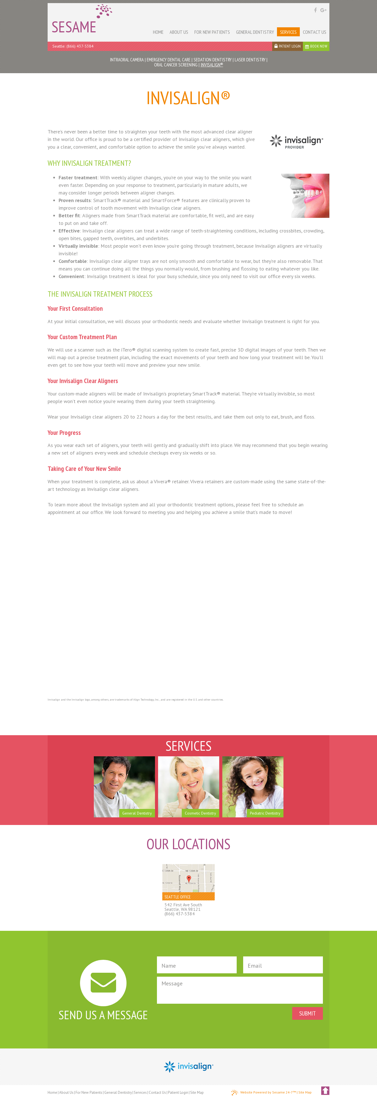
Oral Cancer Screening (176, 64)
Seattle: (58, 46)
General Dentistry (118, 1092)
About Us (66, 1092)
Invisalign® (212, 64)
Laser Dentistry (250, 59)
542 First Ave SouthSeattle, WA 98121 (183, 906)
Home (52, 1092)
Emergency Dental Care (168, 59)
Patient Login (178, 1092)
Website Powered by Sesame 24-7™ (263, 1092)
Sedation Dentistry (213, 59)
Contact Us (157, 1092)
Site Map (197, 1092)
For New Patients (89, 1092)
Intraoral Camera (127, 59)
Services (140, 1092)
